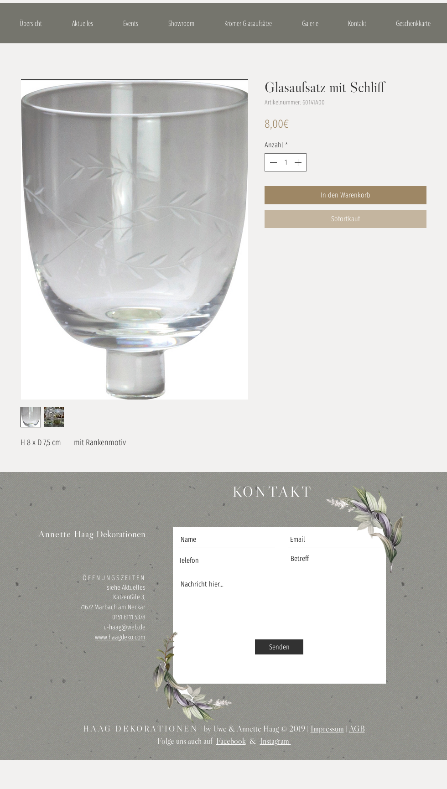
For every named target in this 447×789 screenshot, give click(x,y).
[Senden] (279, 646)
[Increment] (298, 162)
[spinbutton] (285, 162)
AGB (357, 729)
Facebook (231, 741)
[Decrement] (272, 162)
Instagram (275, 741)
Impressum (327, 729)
